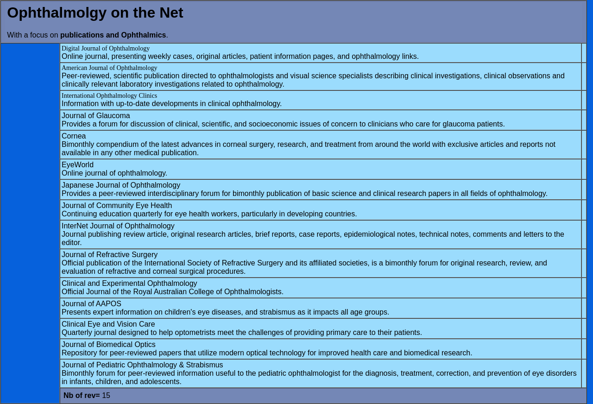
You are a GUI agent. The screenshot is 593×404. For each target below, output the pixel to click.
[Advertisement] (30, 184)
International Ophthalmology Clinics (109, 95)
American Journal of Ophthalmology (109, 67)
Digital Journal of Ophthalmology (106, 48)
